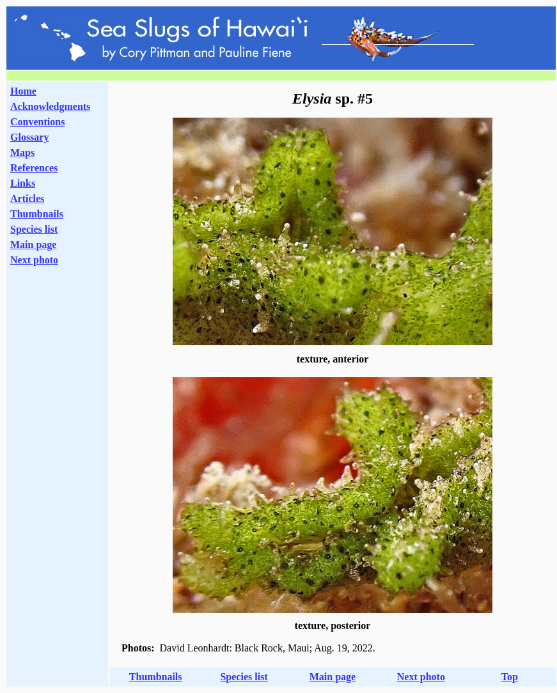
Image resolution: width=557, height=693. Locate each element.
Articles (27, 198)
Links (22, 183)
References (34, 167)
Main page (33, 244)
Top (509, 676)
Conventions (37, 121)
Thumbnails (36, 213)
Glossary (29, 137)
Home (23, 91)
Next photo (421, 676)
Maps (22, 152)
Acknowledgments (50, 106)
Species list (34, 229)
